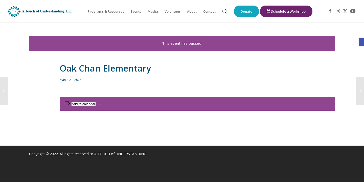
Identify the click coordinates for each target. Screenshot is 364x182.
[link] (361, 42)
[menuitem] (105, 11)
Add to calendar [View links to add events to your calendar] (83, 104)
